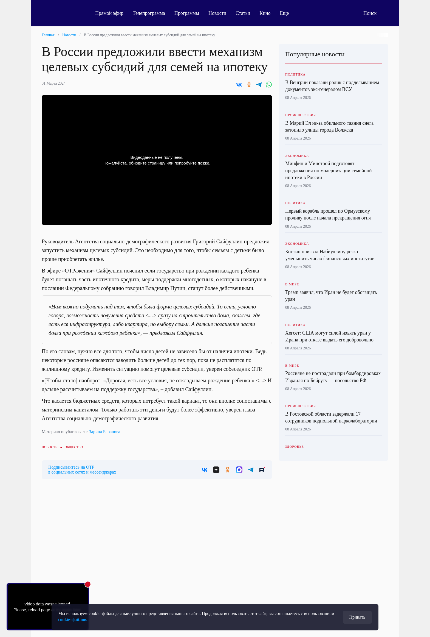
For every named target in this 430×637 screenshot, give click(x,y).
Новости (217, 13)
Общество (73, 447)
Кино (264, 13)
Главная (48, 35)
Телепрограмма (149, 13)
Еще (287, 13)
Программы (186, 13)
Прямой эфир (109, 13)
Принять (357, 617)
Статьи (243, 13)
